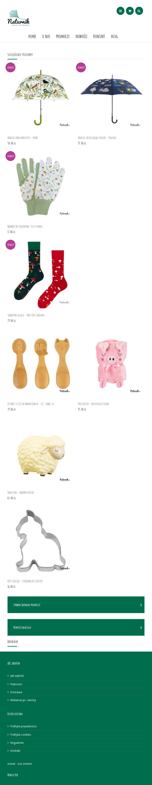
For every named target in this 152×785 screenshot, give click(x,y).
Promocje (63, 36)
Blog (114, 36)
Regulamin (17, 743)
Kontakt (99, 36)
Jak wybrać (17, 676)
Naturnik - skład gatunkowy (20, 763)
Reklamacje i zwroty (23, 700)
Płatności (16, 684)
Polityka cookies (20, 734)
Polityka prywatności (23, 726)
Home (32, 36)
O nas (46, 36)
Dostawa (16, 692)
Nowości (81, 36)
